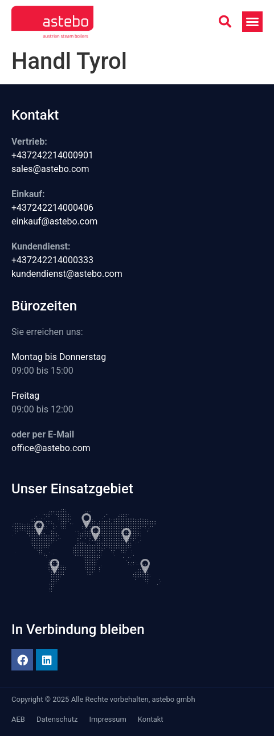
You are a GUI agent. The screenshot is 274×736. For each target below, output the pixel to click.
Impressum (107, 719)
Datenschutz (56, 719)
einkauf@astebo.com (54, 221)
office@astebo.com (51, 448)
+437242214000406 (52, 207)
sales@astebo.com (50, 168)
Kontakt (150, 719)
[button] (225, 21)
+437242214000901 (52, 155)
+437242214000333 (52, 260)
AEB (18, 719)
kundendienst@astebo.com (66, 273)
